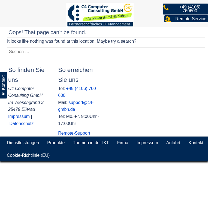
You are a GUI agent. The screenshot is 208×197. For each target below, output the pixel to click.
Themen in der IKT (91, 142)
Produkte (56, 142)
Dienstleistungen (23, 142)
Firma (122, 142)
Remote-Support (74, 133)
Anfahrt (173, 142)
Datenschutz (21, 123)
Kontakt (195, 142)
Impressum (19, 116)
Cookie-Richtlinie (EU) (28, 155)
